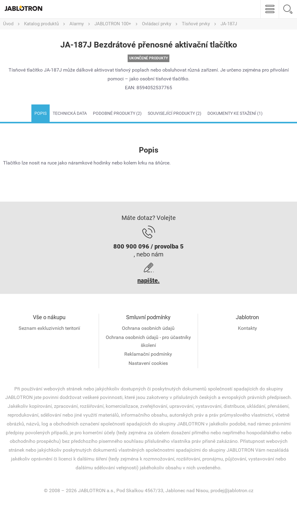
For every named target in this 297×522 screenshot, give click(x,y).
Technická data (70, 113)
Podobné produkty (117, 113)
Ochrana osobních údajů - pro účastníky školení (148, 341)
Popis (40, 113)
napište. (148, 280)
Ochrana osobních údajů (148, 328)
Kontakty (247, 328)
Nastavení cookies (148, 363)
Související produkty (174, 113)
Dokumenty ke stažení (235, 113)
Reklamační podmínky (148, 354)
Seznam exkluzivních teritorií (49, 328)
